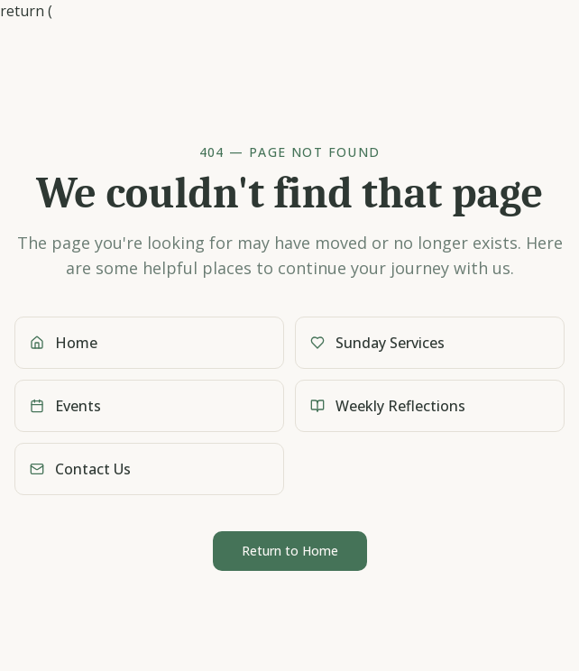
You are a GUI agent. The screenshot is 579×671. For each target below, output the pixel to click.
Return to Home (290, 550)
